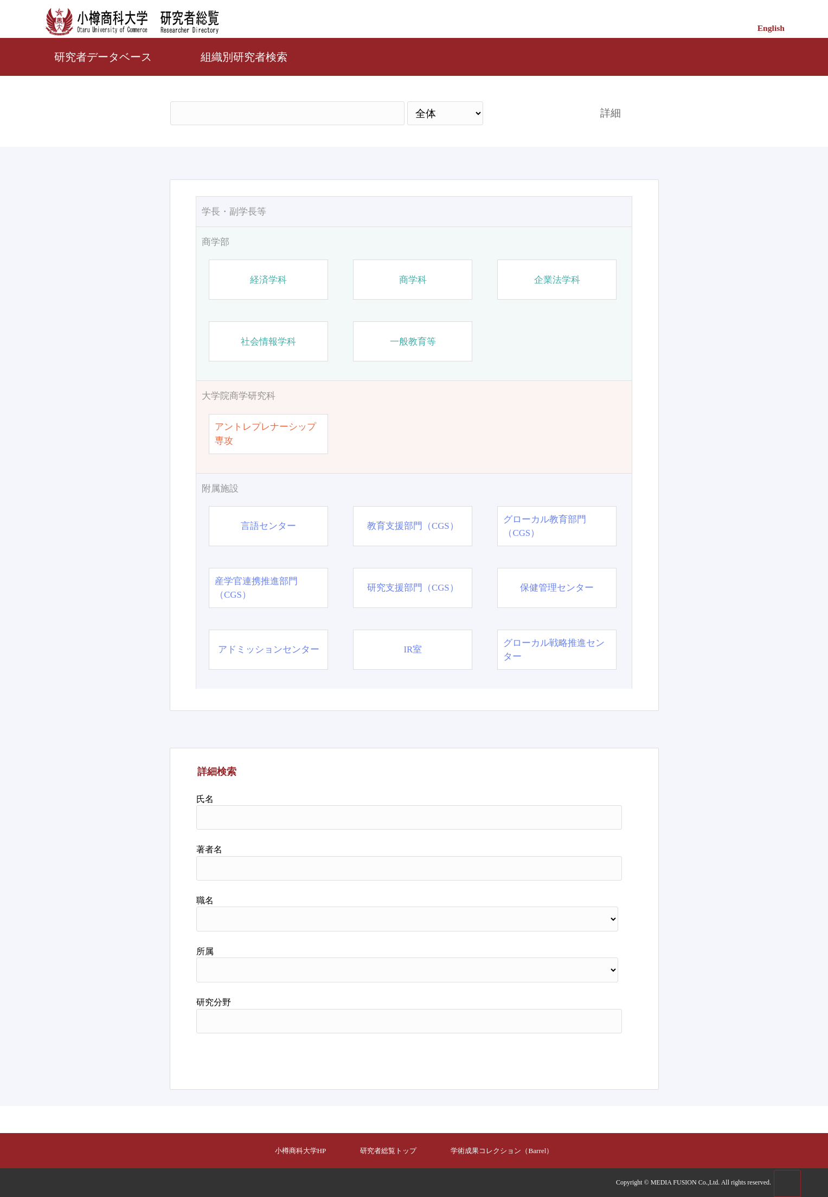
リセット (593, 1057)
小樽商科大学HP (300, 1151)
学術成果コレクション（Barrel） (502, 1151)
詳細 (610, 113)
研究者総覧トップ (388, 1151)
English (771, 28)
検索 (531, 113)
